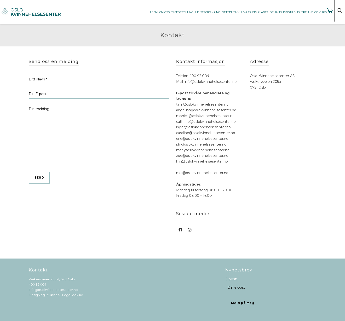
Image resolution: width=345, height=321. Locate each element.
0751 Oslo (258, 87)
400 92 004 (37, 284)
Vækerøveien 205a (265, 81)
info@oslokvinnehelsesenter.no (210, 81)
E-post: (231, 279)
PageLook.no (72, 295)
